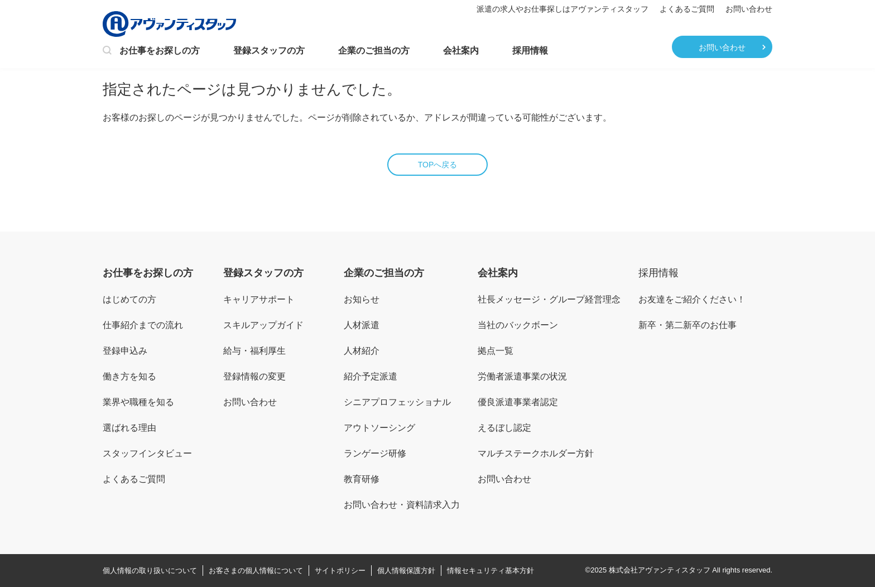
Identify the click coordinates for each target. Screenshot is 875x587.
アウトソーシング (379, 427)
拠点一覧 (495, 350)
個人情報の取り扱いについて (150, 570)
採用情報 (530, 50)
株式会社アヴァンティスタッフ (659, 570)
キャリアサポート (259, 299)
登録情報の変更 (254, 376)
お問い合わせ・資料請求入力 (402, 504)
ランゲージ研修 (375, 453)
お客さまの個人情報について (256, 570)
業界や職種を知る (138, 402)
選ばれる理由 (129, 427)
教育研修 (361, 479)
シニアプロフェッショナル (397, 402)
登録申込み (125, 350)
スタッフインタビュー (147, 453)
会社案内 (461, 50)
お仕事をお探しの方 (151, 51)
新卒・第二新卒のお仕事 (687, 325)
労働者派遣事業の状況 (522, 376)
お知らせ (361, 299)
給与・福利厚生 (254, 350)
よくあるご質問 (687, 8)
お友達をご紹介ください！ (692, 299)
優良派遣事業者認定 (518, 402)
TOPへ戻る (438, 164)
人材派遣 (361, 325)
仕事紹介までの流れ (143, 325)
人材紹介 (361, 350)
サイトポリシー (340, 570)
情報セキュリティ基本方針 (490, 570)
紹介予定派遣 (370, 376)
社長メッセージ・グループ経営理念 (549, 299)
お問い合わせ (748, 8)
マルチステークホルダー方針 (536, 453)
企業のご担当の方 (374, 50)
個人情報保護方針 (406, 570)
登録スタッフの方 (269, 50)
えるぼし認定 (504, 427)
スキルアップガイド (263, 325)
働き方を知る (129, 376)
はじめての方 (129, 299)
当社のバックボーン (518, 325)
